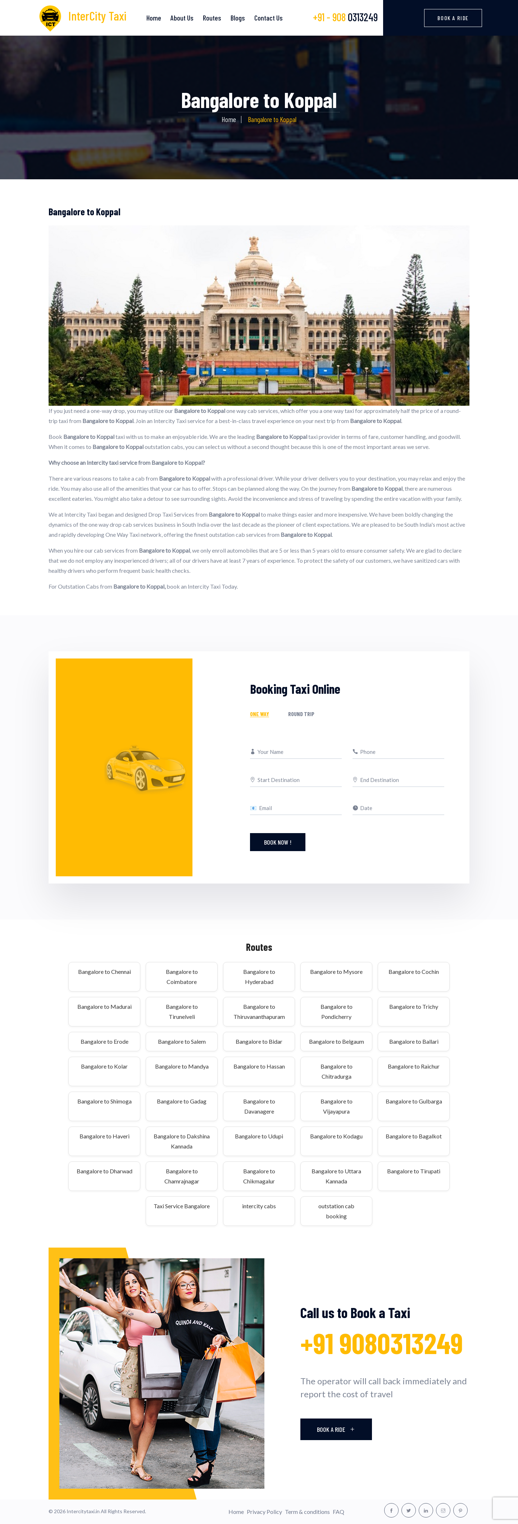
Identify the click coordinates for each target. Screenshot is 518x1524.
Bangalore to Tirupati (413, 1171)
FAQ (338, 1511)
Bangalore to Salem (182, 1041)
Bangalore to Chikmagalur (259, 1176)
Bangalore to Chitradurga (337, 1071)
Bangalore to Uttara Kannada (336, 1176)
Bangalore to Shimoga (104, 1101)
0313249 (345, 16)
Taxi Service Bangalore (182, 1205)
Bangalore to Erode (104, 1041)
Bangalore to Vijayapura (337, 1106)
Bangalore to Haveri (104, 1136)
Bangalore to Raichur (414, 1066)
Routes (212, 17)
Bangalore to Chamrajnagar (181, 1176)
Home (153, 17)
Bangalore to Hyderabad (259, 976)
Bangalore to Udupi (259, 1136)
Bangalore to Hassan (259, 1066)
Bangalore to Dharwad (104, 1171)
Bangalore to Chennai (104, 971)
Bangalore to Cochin (413, 971)
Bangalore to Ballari (414, 1041)
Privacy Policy (264, 1511)
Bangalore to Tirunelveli (182, 1011)
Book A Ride (336, 1429)
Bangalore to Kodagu (336, 1136)
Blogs (238, 17)
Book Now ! (277, 842)
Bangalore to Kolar (104, 1066)
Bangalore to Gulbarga (414, 1101)
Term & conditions (307, 1511)
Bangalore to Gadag (181, 1101)
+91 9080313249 (381, 1342)
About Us (182, 17)
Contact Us (268, 17)
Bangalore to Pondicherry (337, 1011)
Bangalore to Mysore (336, 971)
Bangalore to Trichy (413, 1006)
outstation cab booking (336, 1210)
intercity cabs (259, 1205)
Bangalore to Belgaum (336, 1041)
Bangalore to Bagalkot (414, 1136)
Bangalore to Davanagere (259, 1106)
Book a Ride (453, 17)
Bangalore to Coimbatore (182, 976)
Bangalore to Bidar (259, 1041)
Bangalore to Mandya (182, 1066)
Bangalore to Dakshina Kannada (182, 1141)
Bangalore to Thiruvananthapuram (259, 1011)
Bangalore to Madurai (104, 1006)
